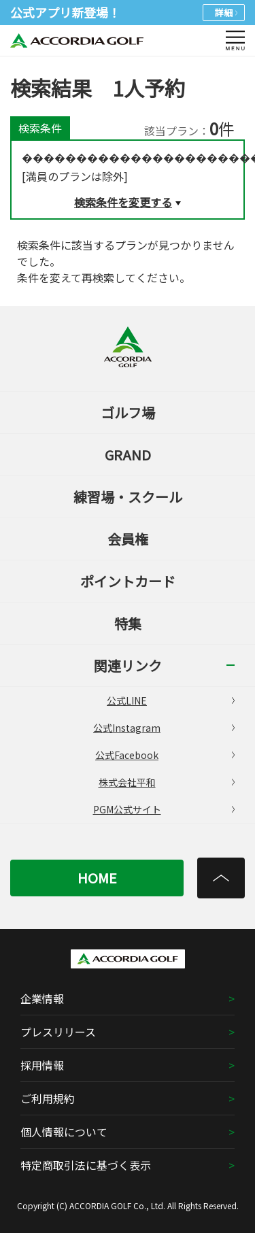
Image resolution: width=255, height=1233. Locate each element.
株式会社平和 (167, 782)
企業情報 (42, 998)
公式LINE (171, 700)
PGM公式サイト (164, 809)
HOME (97, 878)
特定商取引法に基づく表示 (85, 1165)
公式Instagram (164, 727)
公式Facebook (165, 755)
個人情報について (63, 1132)
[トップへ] (221, 878)
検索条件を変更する (123, 202)
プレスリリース (58, 1032)
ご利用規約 (47, 1098)
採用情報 (42, 1065)
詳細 (226, 12)
